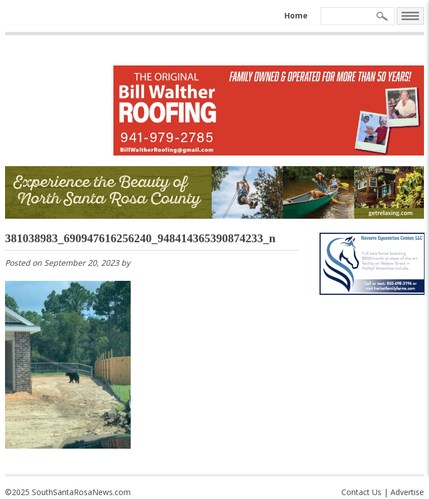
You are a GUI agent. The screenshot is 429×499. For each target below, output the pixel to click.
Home (296, 15)
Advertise (407, 492)
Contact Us (361, 492)
